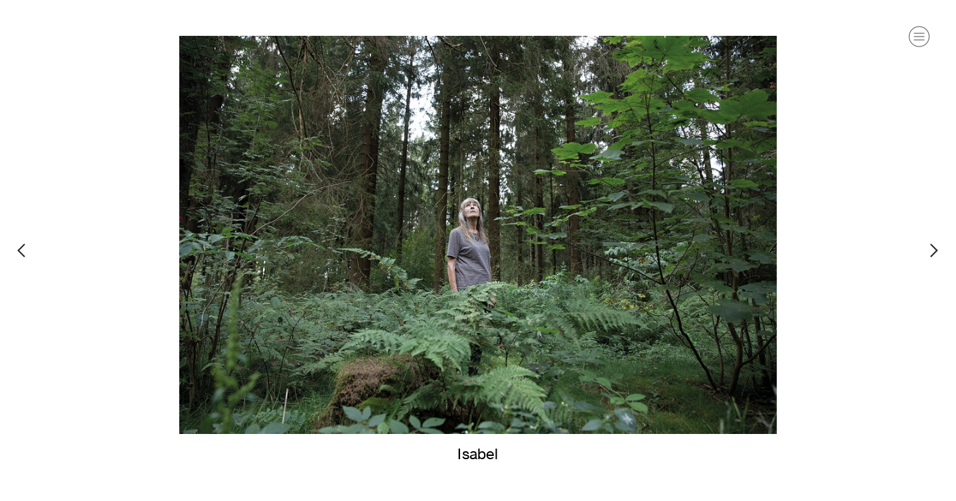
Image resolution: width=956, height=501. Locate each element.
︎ (21, 249)
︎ (934, 249)
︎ (919, 37)
